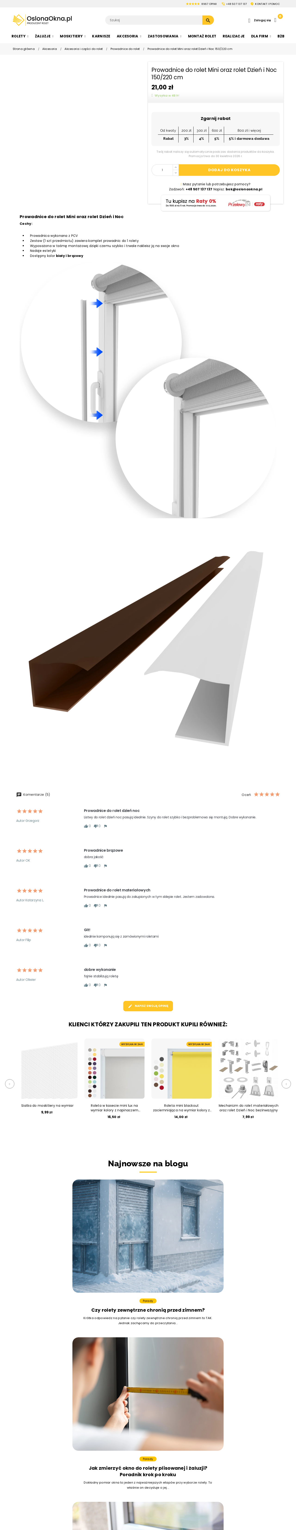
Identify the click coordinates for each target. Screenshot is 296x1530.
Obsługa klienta (257, 1399)
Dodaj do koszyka (229, 170)
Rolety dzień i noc (27, 1407)
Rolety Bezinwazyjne (29, 1462)
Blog (208, 1475)
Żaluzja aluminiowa (89, 1407)
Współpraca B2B (218, 1483)
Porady (58, 1250)
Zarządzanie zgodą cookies (220, 1457)
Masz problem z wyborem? (40, 1351)
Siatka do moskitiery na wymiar (47, 1105)
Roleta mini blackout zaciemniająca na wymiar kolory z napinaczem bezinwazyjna (181, 1107)
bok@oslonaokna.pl (177, 1369)
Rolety (18, 1399)
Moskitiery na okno (149, 1407)
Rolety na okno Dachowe (33, 1431)
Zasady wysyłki (217, 1423)
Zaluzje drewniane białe (92, 1423)
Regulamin (213, 1431)
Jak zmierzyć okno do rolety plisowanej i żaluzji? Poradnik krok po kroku (148, 1265)
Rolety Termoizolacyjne (32, 1455)
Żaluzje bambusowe (90, 1439)
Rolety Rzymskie (26, 1439)
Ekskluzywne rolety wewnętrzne (39, 1470)
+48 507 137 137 (236, 4)
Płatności (212, 1415)
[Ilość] (162, 170)
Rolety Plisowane (26, 1423)
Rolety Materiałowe (28, 1415)
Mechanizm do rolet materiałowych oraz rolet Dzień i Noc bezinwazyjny (249, 1107)
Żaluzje (79, 1399)
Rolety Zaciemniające (31, 1447)
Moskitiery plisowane (151, 1431)
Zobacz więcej (148, 1309)
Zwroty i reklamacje (221, 1467)
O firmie (211, 1407)
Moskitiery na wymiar (151, 1415)
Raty (208, 1491)
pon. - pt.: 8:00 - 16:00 (262, 1423)
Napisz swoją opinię (148, 1006)
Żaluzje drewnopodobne (93, 1455)
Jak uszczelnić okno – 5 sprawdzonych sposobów (238, 1262)
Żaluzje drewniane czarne (94, 1415)
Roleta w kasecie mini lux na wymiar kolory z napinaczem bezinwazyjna (115, 1107)
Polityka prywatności (222, 1447)
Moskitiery (142, 1399)
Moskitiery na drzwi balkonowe (159, 1423)
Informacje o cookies (222, 1439)
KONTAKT (267, 4)
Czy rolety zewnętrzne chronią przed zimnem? (58, 1262)
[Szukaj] (159, 20)
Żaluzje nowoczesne (90, 1431)
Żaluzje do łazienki (88, 1447)
